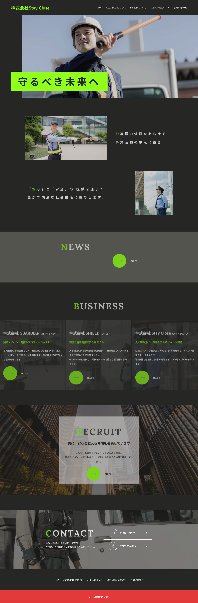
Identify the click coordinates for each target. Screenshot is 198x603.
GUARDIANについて (116, 7)
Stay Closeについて (160, 7)
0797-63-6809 (133, 546)
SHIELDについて (138, 7)
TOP (100, 7)
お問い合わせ (180, 7)
